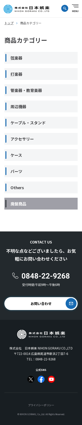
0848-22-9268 (45, 359)
